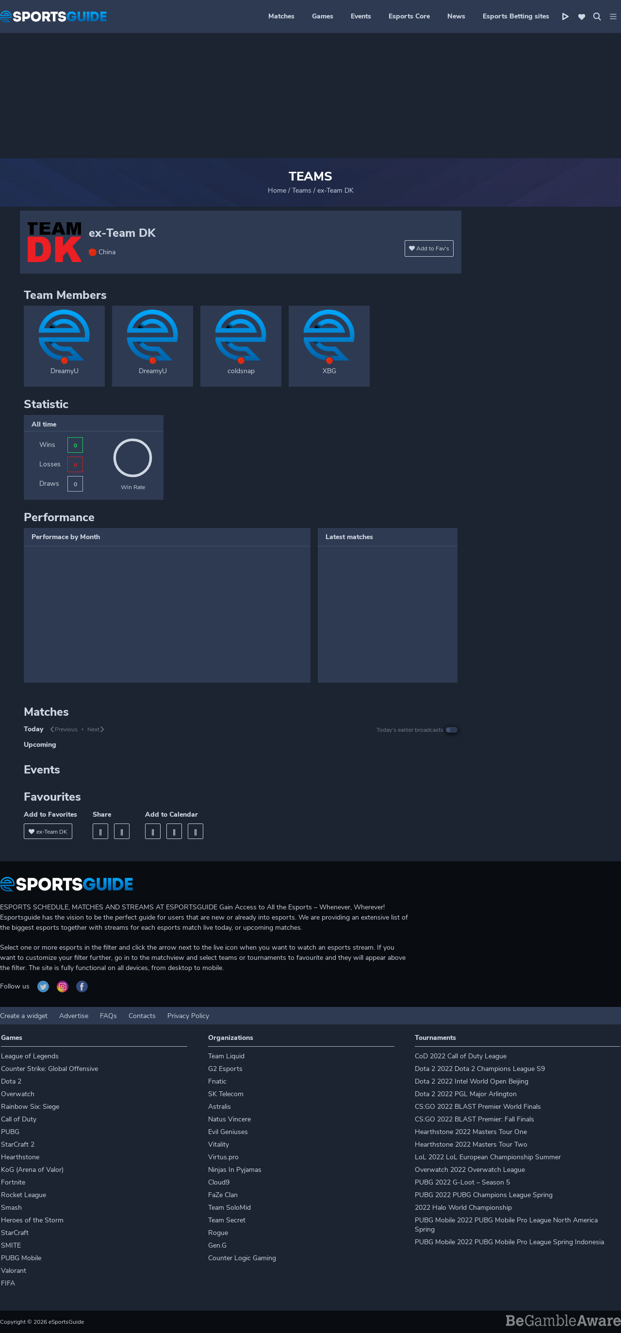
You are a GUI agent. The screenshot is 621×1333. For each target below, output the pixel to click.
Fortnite (13, 1182)
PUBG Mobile (21, 1258)
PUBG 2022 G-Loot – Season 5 (462, 1182)
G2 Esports (225, 1068)
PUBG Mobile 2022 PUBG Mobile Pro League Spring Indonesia (509, 1242)
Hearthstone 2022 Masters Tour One (471, 1131)
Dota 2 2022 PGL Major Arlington (466, 1094)
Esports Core (409, 16)
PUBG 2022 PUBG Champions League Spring (484, 1195)
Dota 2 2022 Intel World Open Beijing (471, 1081)
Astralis (219, 1106)
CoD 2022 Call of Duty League (461, 1056)
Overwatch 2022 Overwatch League (470, 1169)
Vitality (218, 1144)
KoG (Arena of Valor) (32, 1169)
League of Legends (30, 1056)
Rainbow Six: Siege (30, 1106)
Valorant (13, 1270)
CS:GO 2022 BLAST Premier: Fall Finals (474, 1119)
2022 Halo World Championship (463, 1207)
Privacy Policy (188, 1015)
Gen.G (217, 1245)
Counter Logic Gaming (242, 1258)
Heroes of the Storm (32, 1220)
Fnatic (217, 1081)
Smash (11, 1207)
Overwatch (17, 1094)
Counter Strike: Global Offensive (49, 1068)
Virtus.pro (223, 1157)
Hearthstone (20, 1157)
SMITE (11, 1245)
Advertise (73, 1015)
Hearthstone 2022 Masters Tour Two (471, 1144)
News (456, 16)
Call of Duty (18, 1119)
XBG (329, 371)
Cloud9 (218, 1182)
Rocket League (23, 1195)
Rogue (218, 1232)
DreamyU (64, 371)
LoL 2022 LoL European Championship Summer (488, 1157)
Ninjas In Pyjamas (234, 1169)
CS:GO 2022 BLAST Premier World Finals (478, 1106)
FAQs (108, 1015)
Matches (281, 16)
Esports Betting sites (516, 16)
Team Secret (226, 1220)
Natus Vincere (229, 1119)
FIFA (8, 1283)
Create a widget (24, 1015)
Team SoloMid (229, 1207)
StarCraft (15, 1232)
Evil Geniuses (228, 1131)
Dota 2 (11, 1081)
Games (322, 16)
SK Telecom (226, 1094)
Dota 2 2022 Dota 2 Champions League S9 (480, 1068)
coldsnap (241, 371)
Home (277, 190)
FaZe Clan (223, 1195)
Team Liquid (226, 1056)
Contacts (142, 1015)
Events (361, 16)
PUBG (10, 1131)
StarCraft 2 (17, 1144)
